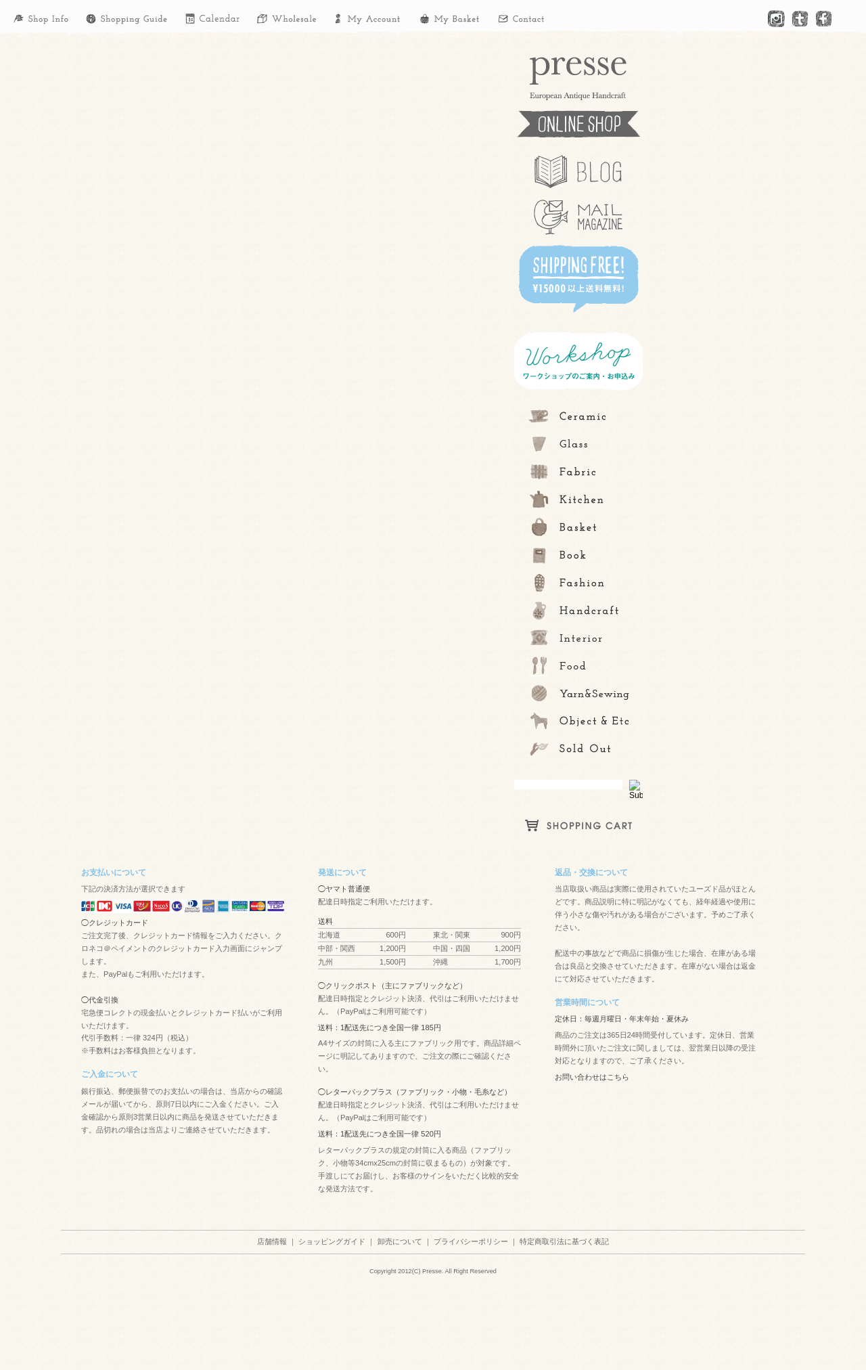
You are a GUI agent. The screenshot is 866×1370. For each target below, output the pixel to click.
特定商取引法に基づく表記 (564, 1241)
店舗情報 (272, 1241)
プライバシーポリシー (471, 1241)
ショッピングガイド (331, 1241)
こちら (618, 1077)
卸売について (400, 1241)
